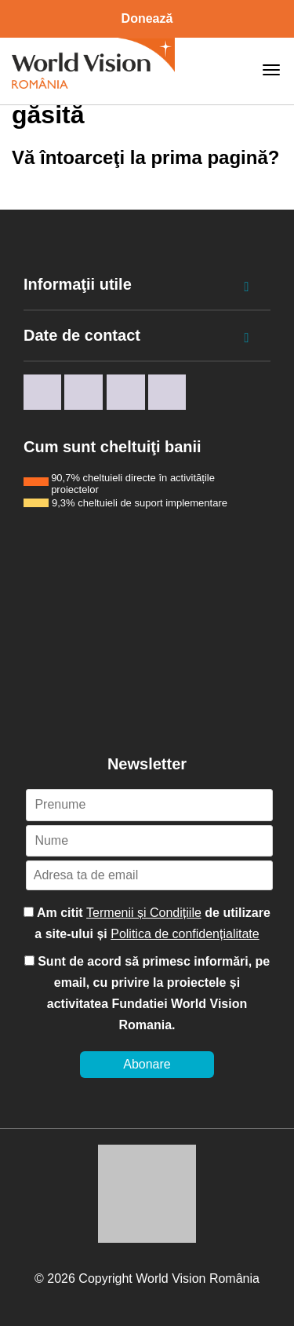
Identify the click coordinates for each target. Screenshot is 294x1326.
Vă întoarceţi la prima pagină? (145, 157)
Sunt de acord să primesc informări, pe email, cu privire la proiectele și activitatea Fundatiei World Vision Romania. (147, 993)
